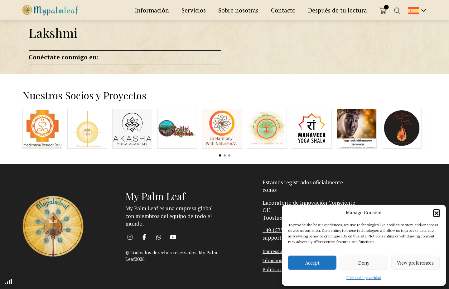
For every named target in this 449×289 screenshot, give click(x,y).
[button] (436, 213)
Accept (312, 263)
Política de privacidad (363, 277)
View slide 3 (229, 155)
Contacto (283, 10)
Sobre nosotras (238, 10)
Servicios (193, 10)
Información (152, 10)
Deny (363, 263)
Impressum (274, 251)
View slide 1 (220, 155)
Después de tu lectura (337, 10)
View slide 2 (225, 155)
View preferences (415, 263)
